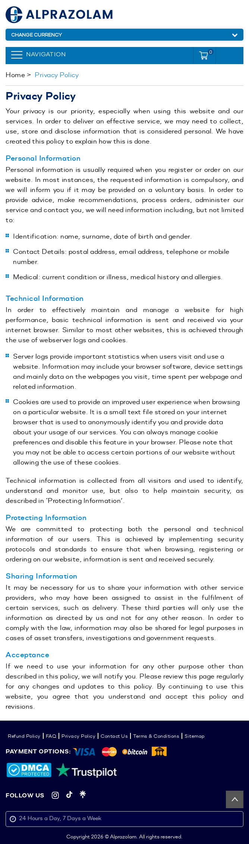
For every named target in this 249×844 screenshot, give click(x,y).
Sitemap (195, 736)
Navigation (46, 54)
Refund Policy (24, 736)
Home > (18, 75)
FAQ (51, 736)
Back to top (234, 799)
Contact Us (114, 736)
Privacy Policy (78, 736)
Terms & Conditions (156, 736)
